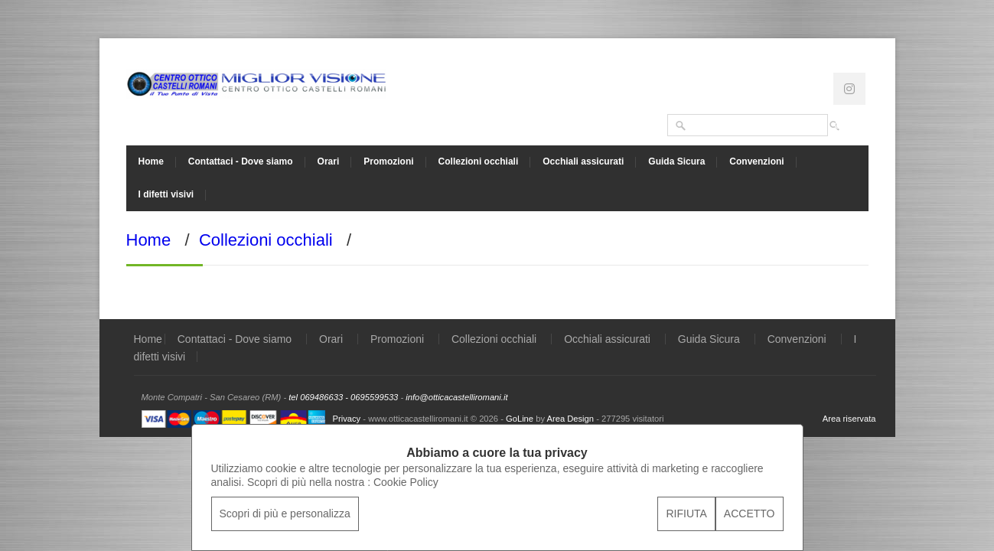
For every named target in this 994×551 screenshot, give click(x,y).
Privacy (347, 418)
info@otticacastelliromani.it (456, 397)
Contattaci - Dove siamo (240, 161)
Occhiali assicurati (583, 161)
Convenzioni (756, 161)
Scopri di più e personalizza (285, 513)
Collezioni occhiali (478, 161)
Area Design (570, 418)
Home (151, 161)
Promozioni (388, 161)
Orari (329, 161)
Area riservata (849, 418)
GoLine (519, 418)
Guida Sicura (676, 161)
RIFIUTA (686, 513)
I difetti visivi (166, 194)
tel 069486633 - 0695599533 (343, 397)
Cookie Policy (405, 482)
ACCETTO (749, 513)
